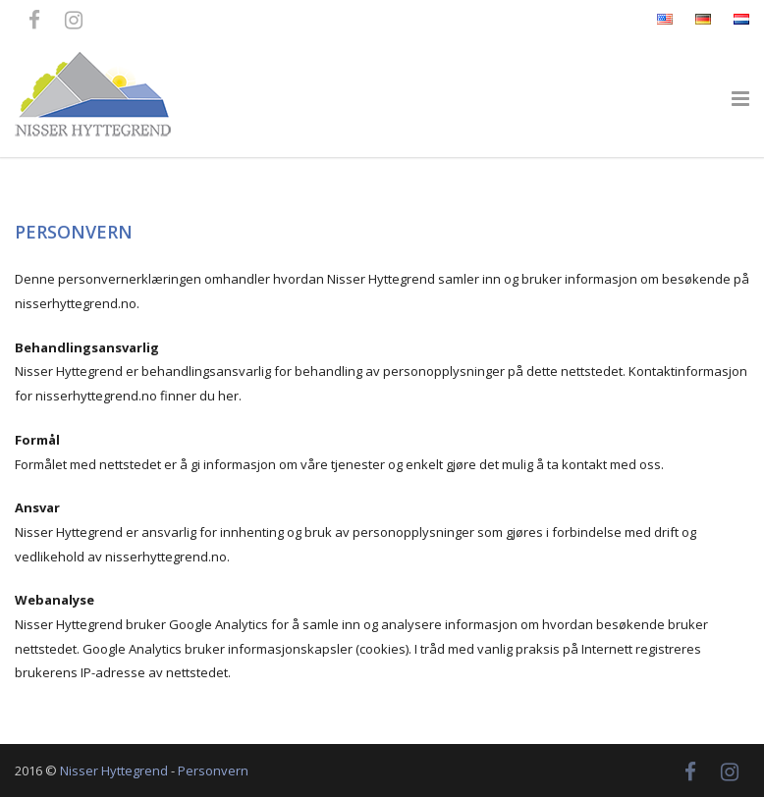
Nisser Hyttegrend (114, 770)
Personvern (213, 770)
